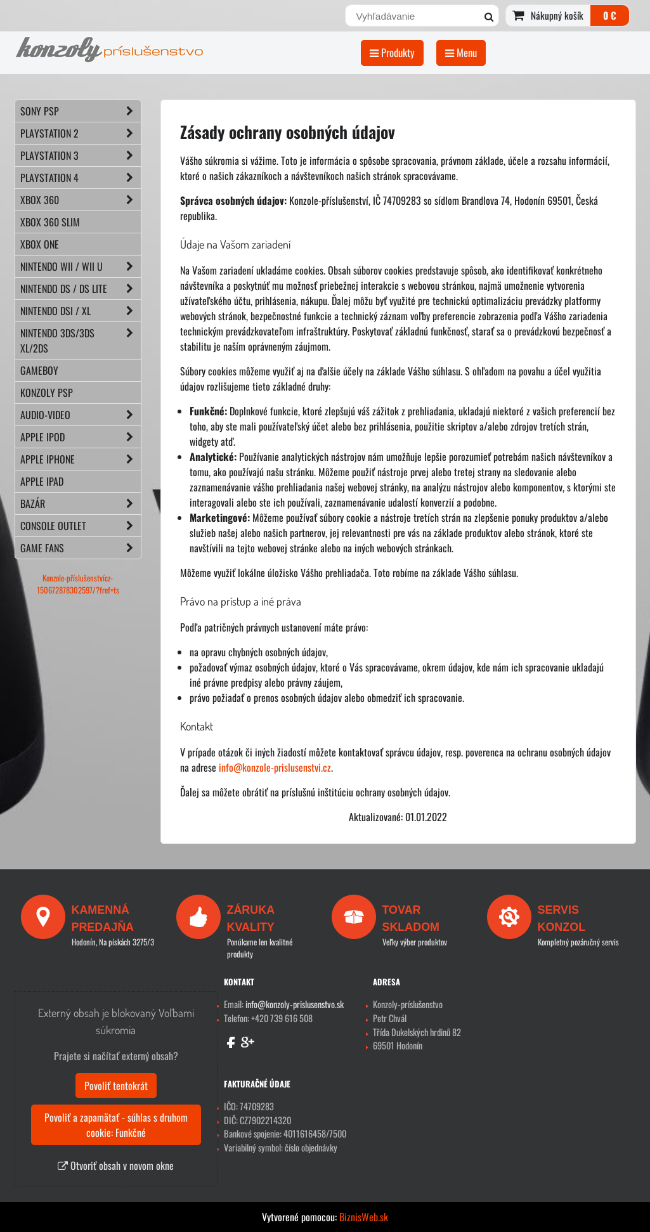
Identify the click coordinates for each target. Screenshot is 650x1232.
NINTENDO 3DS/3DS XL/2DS (80, 340)
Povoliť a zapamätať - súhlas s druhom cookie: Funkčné (116, 1125)
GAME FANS (80, 548)
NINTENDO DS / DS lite (80, 288)
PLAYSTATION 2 (80, 133)
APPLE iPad (41, 481)
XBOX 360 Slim (50, 222)
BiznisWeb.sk (363, 1216)
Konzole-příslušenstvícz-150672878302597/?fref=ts (78, 584)
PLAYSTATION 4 (80, 177)
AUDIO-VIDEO (80, 414)
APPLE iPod (80, 437)
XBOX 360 (80, 200)
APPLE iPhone (80, 459)
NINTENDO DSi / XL (80, 310)
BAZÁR (80, 503)
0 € (609, 15)
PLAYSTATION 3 (80, 155)
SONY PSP (80, 111)
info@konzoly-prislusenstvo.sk (294, 1004)
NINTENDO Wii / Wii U (80, 266)
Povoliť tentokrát (116, 1085)
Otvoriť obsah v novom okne (116, 1165)
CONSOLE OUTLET (80, 525)
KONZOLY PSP (46, 392)
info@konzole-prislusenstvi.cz (275, 767)
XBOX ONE (39, 244)
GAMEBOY (39, 370)
